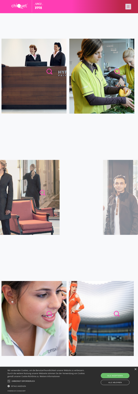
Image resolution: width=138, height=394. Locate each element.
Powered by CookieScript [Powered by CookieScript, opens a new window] (17, 391)
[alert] (69, 380)
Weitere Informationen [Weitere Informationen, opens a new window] (50, 376)
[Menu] (128, 6)
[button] (9, 381)
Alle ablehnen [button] (115, 382)
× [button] (135, 369)
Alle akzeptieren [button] (115, 376)
